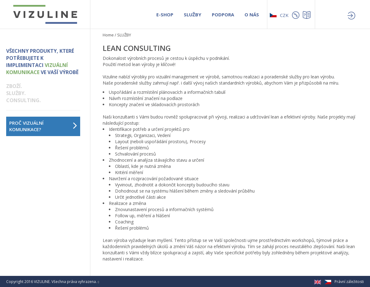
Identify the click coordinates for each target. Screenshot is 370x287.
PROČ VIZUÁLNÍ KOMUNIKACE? (26, 126)
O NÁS (252, 14)
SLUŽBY (192, 14)
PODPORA (223, 14)
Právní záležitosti (349, 281)
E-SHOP (164, 14)
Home (108, 35)
